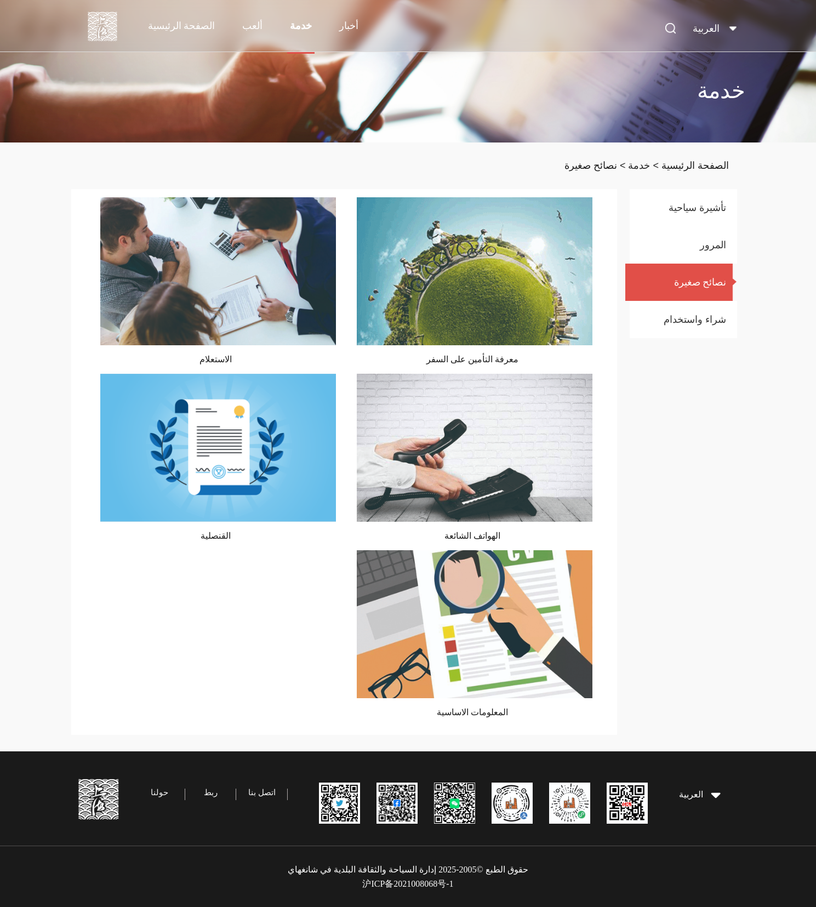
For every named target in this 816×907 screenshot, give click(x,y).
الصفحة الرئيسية (181, 25)
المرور (713, 244)
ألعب (252, 25)
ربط (211, 792)
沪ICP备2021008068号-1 (407, 883)
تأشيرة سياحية (697, 207)
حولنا (159, 792)
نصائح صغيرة (590, 165)
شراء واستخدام (695, 319)
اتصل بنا (262, 792)
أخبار (348, 25)
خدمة (301, 25)
